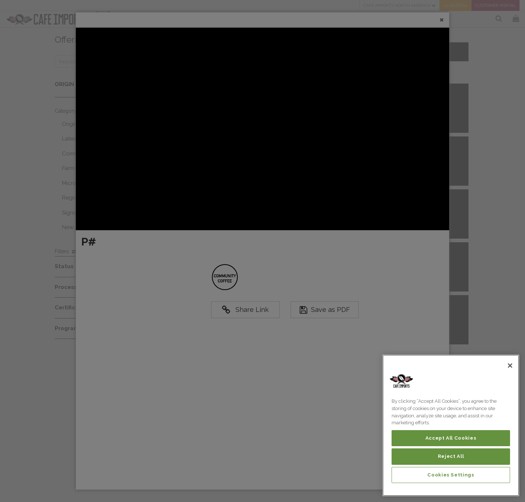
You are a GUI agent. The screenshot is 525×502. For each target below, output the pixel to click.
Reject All (451, 456)
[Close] (510, 366)
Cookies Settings (450, 475)
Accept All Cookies (451, 438)
